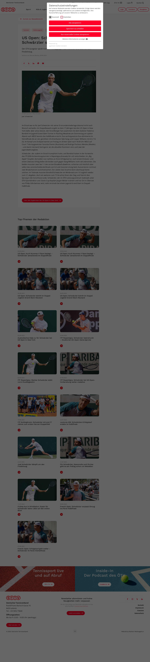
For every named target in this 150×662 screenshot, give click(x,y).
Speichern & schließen (75, 28)
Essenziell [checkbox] (55, 17)
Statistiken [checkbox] (67, 17)
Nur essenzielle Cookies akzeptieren (75, 34)
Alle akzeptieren (75, 23)
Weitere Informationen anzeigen (75, 39)
